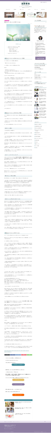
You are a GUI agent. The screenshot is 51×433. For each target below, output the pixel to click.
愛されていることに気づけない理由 (13, 47)
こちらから (44, 83)
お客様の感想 (37, 140)
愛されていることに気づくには (12, 53)
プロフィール (36, 9)
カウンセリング (8, 9)
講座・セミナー (22, 9)
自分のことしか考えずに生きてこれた (14, 51)
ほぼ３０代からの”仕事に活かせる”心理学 (39, 130)
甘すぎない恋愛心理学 (7, 20)
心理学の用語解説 (37, 136)
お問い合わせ (43, 9)
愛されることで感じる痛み (13, 50)
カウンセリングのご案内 (18, 384)
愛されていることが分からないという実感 (14, 46)
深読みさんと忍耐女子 (38, 124)
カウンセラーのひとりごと (38, 138)
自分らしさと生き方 (38, 134)
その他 (36, 147)
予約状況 (15, 9)
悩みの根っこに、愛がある (18, 364)
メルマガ (29, 9)
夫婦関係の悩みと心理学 (38, 126)
